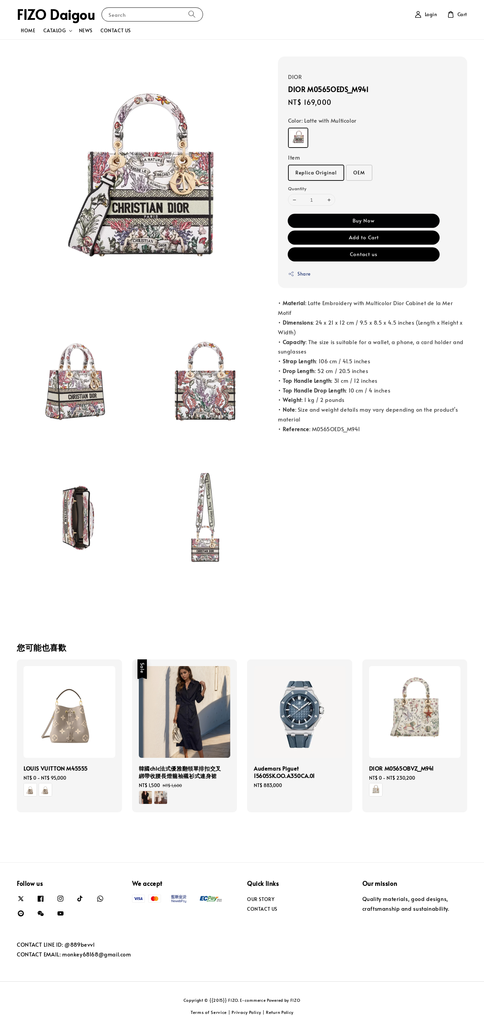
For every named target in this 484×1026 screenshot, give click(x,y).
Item (294, 157)
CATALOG (54, 31)
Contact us (363, 253)
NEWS (85, 30)
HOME (28, 30)
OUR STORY (260, 899)
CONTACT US (115, 30)
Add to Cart (364, 237)
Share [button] (299, 274)
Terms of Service (209, 1012)
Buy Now (364, 220)
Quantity (297, 189)
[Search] (192, 14)
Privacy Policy (246, 1012)
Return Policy (279, 1012)
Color (322, 120)
